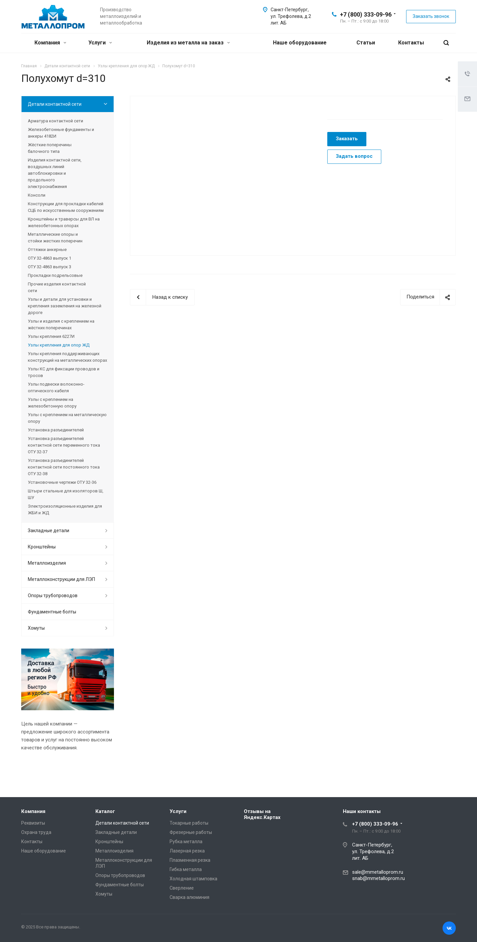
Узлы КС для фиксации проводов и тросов (63, 372)
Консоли (36, 195)
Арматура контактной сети (55, 120)
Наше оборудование (300, 42)
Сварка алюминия (189, 897)
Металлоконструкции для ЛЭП (61, 579)
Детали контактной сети (54, 104)
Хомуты (36, 628)
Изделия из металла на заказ (188, 42)
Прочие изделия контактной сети (57, 287)
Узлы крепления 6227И (51, 336)
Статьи (365, 42)
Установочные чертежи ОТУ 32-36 (62, 482)
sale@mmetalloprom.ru (377, 872)
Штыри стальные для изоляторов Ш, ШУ (65, 494)
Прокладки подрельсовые (55, 275)
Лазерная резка (187, 850)
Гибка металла (186, 869)
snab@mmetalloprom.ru (378, 878)
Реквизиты (33, 823)
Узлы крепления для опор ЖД (58, 345)
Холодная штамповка (193, 878)
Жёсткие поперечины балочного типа (50, 148)
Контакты (411, 42)
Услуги (100, 42)
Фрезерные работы (191, 832)
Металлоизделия (47, 563)
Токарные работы (189, 823)
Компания (50, 42)
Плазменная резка (190, 860)
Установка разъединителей (56, 429)
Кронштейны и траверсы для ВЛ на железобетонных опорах (64, 222)
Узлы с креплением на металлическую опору (67, 418)
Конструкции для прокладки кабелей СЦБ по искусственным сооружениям (66, 207)
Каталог (105, 811)
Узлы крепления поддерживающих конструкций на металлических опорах (67, 357)
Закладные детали (48, 530)
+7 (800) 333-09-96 (366, 14)
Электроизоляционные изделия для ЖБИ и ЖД (65, 509)
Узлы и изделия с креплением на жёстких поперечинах (61, 324)
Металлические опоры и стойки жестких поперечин (55, 237)
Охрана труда (36, 832)
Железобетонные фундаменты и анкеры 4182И (61, 133)
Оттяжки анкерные (47, 249)
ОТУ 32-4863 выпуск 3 (49, 266)
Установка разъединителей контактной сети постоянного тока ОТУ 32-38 (64, 467)
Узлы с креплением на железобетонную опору (52, 402)
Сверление (182, 888)
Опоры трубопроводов (53, 595)
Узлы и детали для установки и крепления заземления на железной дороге (64, 306)
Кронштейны (42, 546)
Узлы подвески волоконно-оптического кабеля (56, 387)
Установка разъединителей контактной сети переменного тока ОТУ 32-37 (64, 445)
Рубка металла (186, 841)
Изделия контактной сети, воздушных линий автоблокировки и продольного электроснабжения (54, 173)
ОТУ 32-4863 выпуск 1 (49, 258)
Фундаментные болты (52, 611)
